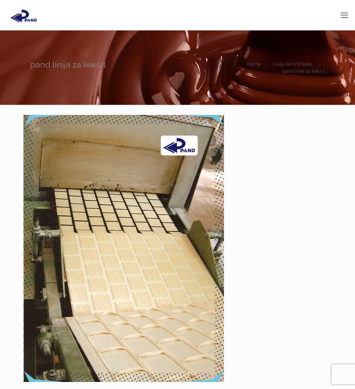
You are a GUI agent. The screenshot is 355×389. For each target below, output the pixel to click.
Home (254, 64)
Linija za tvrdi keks (292, 64)
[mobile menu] (344, 15)
